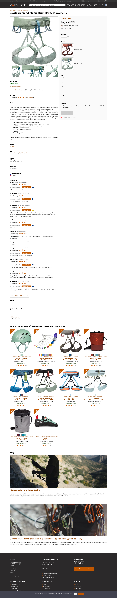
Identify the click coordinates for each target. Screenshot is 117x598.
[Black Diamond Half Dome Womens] (21, 348)
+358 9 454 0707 (49, 562)
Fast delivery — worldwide (37, 1)
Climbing (18, 10)
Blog (76, 584)
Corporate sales (47, 575)
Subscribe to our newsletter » (84, 569)
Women (12, 146)
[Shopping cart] (102, 5)
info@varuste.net (47, 565)
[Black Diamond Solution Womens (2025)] (46, 388)
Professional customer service (63, 1)
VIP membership (47, 586)
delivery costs (78, 21)
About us (77, 590)
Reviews (15, 1)
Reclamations (14, 586)
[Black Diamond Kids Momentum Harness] (21, 388)
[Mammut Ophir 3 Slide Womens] (71, 388)
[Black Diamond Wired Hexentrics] (46, 348)
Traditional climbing (24, 153)
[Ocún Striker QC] (46, 428)
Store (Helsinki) (19, 90)
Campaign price (66, 18)
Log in (44, 584)
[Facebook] (75, 563)
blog (89, 5)
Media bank (78, 588)
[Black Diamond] (16, 312)
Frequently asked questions (50, 573)
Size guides (78, 586)
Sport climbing (14, 153)
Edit (76, 594)
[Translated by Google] (15, 187)
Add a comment (24, 295)
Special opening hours (16, 576)
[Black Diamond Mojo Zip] (95, 348)
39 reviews (30, 97)
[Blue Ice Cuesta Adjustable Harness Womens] (95, 388)
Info (95, 5)
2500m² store (85, 1)
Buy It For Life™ (102, 1)
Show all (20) (14, 295)
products (80, 5)
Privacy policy (46, 588)
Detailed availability (15, 86)
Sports (70, 5)
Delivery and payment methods (19, 590)
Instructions (14, 588)
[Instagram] (79, 563)
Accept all (80, 594)
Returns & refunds (15, 584)
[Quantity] (64, 37)
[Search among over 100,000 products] (47, 5)
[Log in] (99, 5)
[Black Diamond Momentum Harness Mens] (71, 348)
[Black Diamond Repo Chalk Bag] (21, 428)
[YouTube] (82, 563)
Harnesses (25, 10)
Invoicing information (48, 577)
